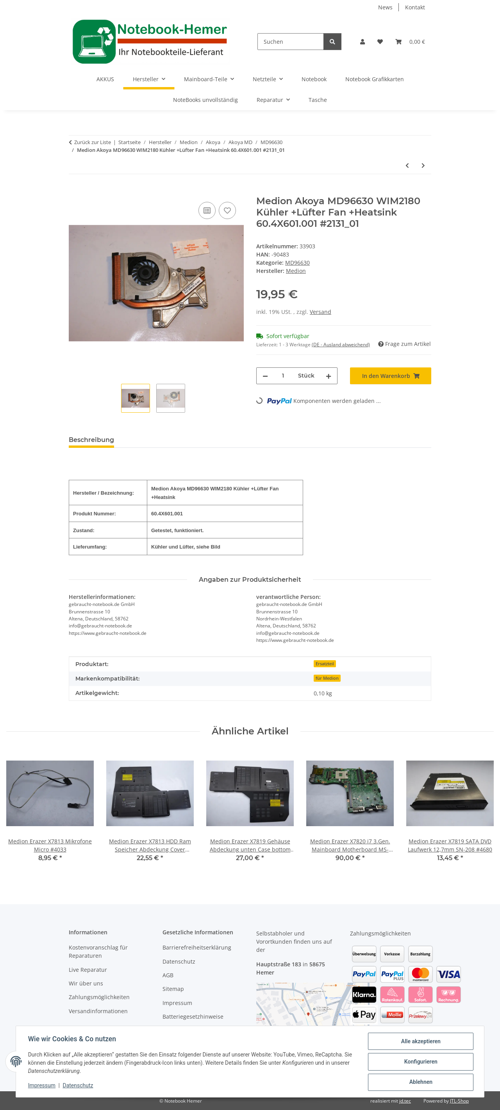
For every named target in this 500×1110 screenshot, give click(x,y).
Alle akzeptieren (420, 1042)
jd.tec (405, 1101)
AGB (167, 975)
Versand (320, 311)
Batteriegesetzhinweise (192, 1016)
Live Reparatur (88, 969)
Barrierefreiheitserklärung (196, 947)
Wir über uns (86, 983)
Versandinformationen (98, 1011)
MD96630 (297, 262)
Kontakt (415, 7)
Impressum (42, 1086)
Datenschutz (78, 1086)
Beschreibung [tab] (91, 440)
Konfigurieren (420, 1062)
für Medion (327, 678)
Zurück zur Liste (92, 142)
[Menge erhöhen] (328, 376)
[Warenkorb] (410, 41)
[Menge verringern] (265, 376)
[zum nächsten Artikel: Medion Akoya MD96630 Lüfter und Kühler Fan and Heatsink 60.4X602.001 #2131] (423, 165)
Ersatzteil (325, 663)
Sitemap (173, 988)
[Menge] (283, 376)
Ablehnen (420, 1082)
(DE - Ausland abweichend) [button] (341, 344)
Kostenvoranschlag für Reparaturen (98, 951)
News (385, 7)
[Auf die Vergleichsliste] (207, 210)
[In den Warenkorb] (75, 191)
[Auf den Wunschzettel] (227, 210)
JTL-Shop (459, 1101)
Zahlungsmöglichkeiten (99, 997)
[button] (362, 41)
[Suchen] (290, 41)
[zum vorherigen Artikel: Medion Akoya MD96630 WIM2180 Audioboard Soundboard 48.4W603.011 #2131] (407, 165)
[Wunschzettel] (380, 41)
